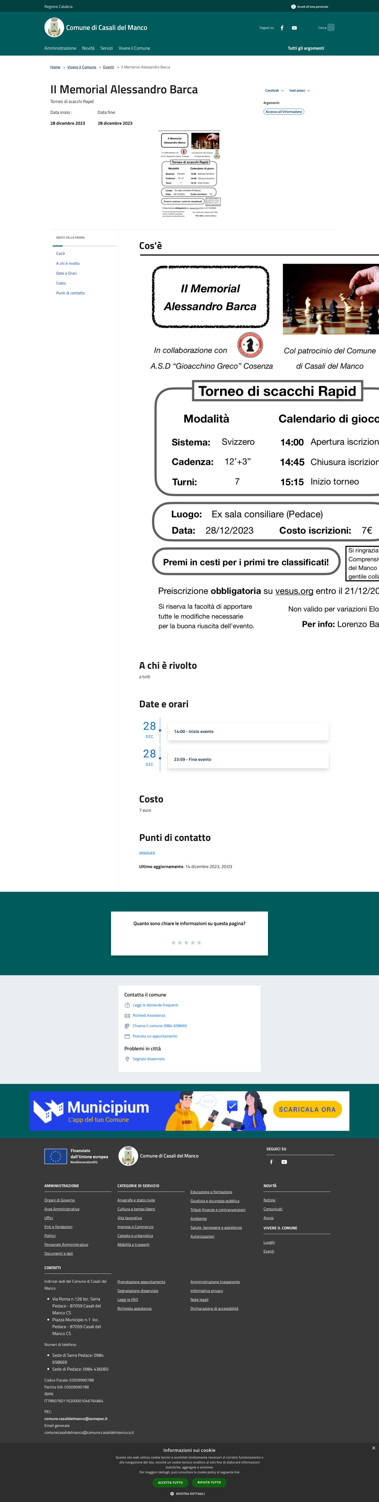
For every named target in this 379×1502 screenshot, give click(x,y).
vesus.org (147, 852)
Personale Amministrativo (66, 1244)
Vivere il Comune (82, 67)
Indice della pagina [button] (70, 237)
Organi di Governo (59, 1200)
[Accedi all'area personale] (310, 6)
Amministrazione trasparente (215, 1282)
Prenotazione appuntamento (141, 1282)
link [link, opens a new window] (237, 1472)
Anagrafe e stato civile (136, 1200)
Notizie (269, 1200)
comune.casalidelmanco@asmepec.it (76, 1418)
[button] (189, 1493)
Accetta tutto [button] (170, 1483)
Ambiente (198, 1218)
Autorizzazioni (202, 1236)
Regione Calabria (58, 6)
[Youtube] (285, 27)
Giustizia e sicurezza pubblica (214, 1201)
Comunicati (273, 1209)
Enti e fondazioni (58, 1227)
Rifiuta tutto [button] (209, 1482)
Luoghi (269, 1242)
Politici (50, 1235)
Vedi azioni (300, 91)
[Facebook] (272, 27)
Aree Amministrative (61, 1209)
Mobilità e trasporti (133, 1244)
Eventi (108, 67)
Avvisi (269, 1218)
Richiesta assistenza (134, 1308)
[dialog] (189, 1472)
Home (55, 67)
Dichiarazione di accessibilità (214, 1308)
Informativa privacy (206, 1291)
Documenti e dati (58, 1253)
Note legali (199, 1299)
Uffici (48, 1218)
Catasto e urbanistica (135, 1235)
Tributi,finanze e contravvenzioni (218, 1210)
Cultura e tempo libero (136, 1209)
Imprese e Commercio (135, 1227)
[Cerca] (329, 27)
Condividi (275, 91)
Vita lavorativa (129, 1218)
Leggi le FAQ (127, 1299)
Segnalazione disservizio (137, 1291)
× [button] (373, 1448)
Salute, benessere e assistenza (216, 1227)
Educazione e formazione (211, 1192)
